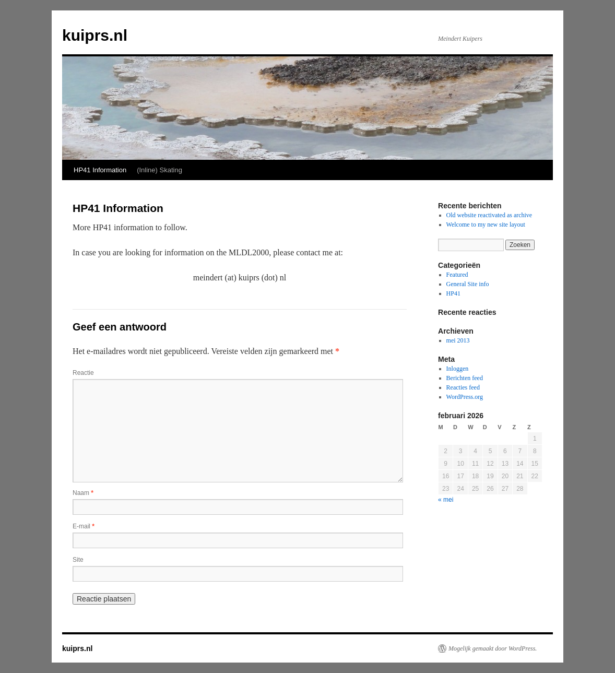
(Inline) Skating (159, 170)
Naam (83, 493)
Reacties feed (463, 387)
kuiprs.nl (94, 35)
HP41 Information (100, 170)
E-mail (83, 526)
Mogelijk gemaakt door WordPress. (492, 648)
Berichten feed (464, 378)
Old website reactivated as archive (489, 215)
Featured (457, 274)
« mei (445, 499)
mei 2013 (458, 340)
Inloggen (457, 368)
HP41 (453, 293)
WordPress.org (464, 396)
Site (78, 559)
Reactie (83, 372)
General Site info (467, 284)
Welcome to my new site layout (485, 224)
